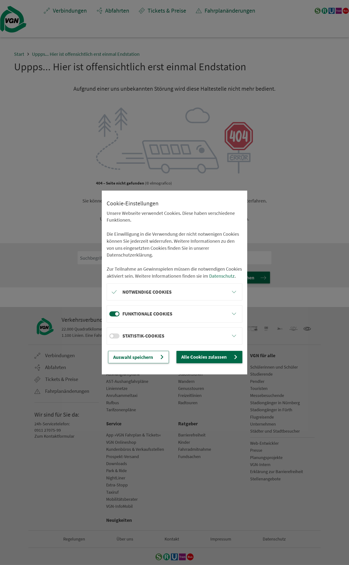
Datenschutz (222, 276)
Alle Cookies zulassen (209, 357)
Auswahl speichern (139, 357)
